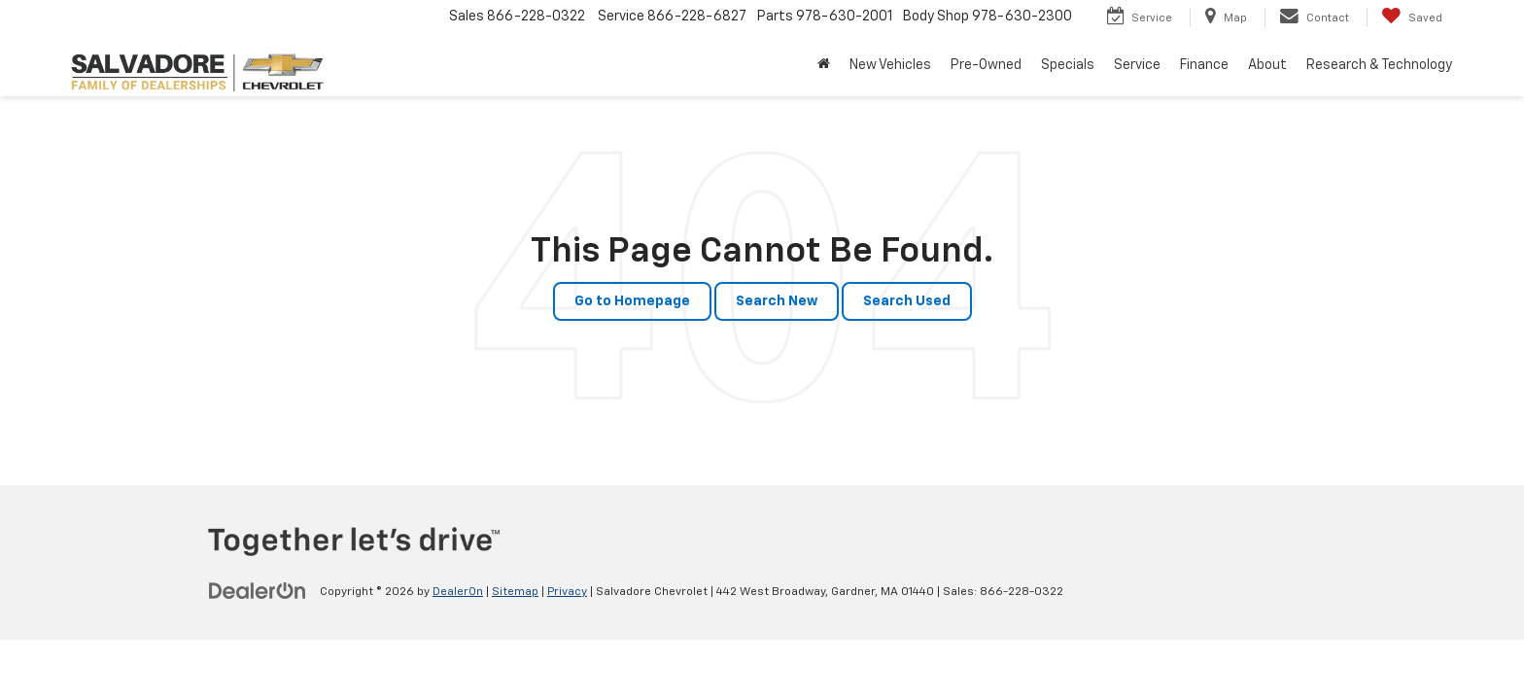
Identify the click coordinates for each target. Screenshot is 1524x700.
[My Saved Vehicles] (1412, 17)
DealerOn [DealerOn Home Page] (458, 592)
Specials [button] (1067, 65)
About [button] (1267, 65)
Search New (776, 301)
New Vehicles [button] (890, 65)
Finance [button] (1204, 65)
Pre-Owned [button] (986, 65)
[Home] (824, 65)
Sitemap (515, 592)
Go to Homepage (632, 301)
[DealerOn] (257, 591)
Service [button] (1137, 65)
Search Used (907, 301)
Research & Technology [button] (1379, 65)
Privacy (567, 592)
